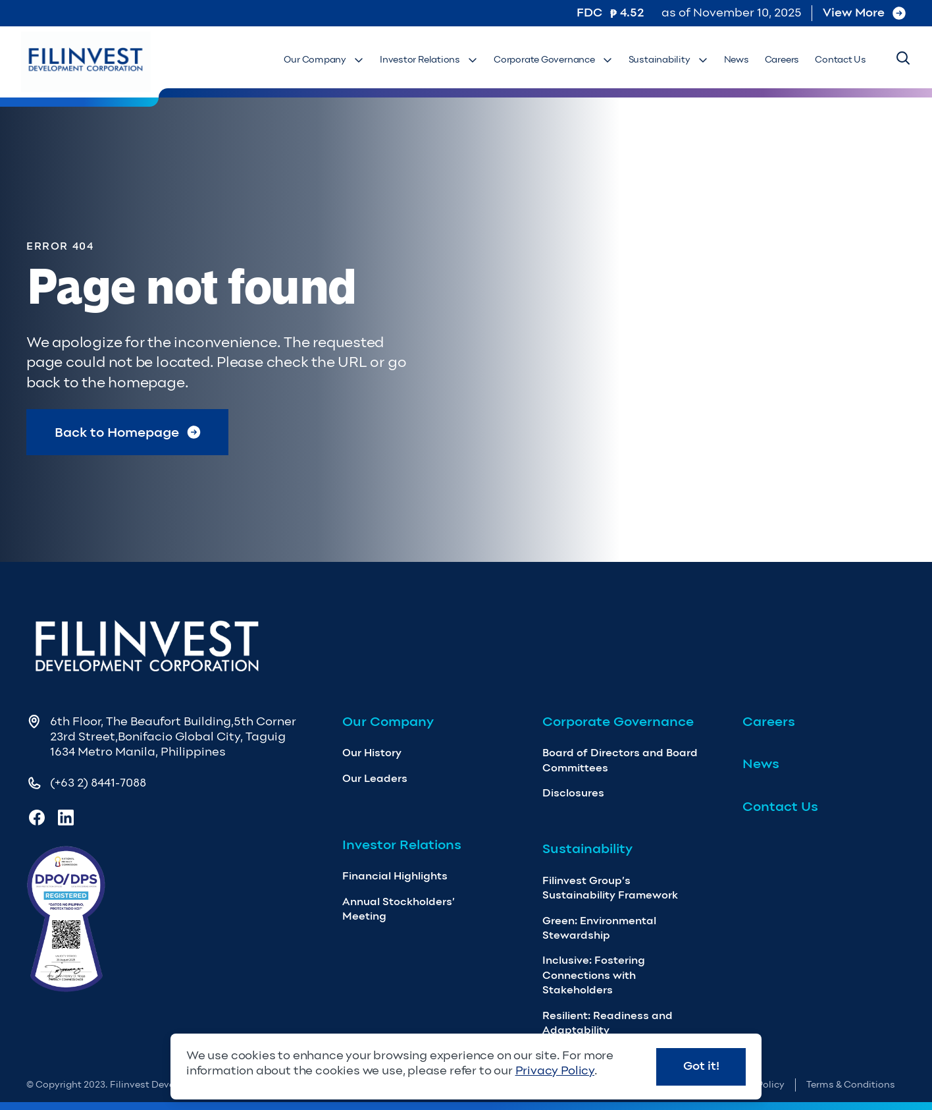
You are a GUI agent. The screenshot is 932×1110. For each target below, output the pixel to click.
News (736, 59)
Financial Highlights (395, 876)
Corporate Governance (553, 59)
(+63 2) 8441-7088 (98, 782)
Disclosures (573, 793)
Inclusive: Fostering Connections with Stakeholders (593, 975)
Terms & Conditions (850, 1084)
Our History (371, 752)
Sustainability (668, 59)
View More (864, 12)
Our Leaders (374, 778)
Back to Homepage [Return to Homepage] (128, 432)
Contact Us (840, 59)
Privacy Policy (554, 1070)
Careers (782, 59)
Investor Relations (429, 59)
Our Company (324, 59)
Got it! (701, 1066)
